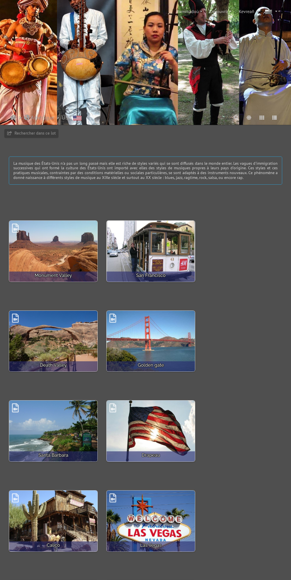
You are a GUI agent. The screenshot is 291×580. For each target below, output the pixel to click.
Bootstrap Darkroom (209, 557)
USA (72, 117)
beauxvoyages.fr (170, 570)
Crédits (161, 557)
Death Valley (239, 273)
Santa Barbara (145, 360)
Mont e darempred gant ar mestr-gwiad (113, 557)
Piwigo (65, 557)
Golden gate (51, 360)
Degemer (13, 117)
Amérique (39, 117)
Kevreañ (246, 11)
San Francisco (145, 273)
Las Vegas (145, 447)
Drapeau (239, 360)
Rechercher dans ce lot (31, 133)
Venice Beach (145, 535)
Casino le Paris (51, 535)
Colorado (239, 535)
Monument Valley (51, 273)
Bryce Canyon (239, 447)
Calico (51, 447)
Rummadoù (187, 11)
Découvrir (219, 11)
